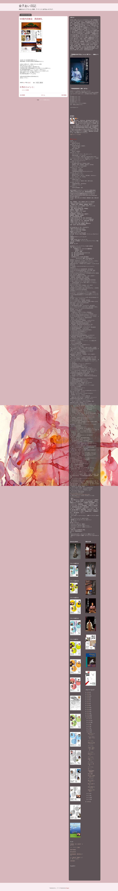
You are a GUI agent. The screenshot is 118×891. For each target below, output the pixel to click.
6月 (89, 730)
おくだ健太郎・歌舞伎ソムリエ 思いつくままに (76, 858)
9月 (89, 724)
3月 (89, 795)
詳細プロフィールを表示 (75, 134)
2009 (88, 716)
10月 (89, 722)
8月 (89, 726)
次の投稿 (22, 95)
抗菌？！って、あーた (91, 759)
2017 (88, 701)
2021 (88, 694)
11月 (89, 720)
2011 (88, 713)
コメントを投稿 (25, 90)
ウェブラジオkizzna (75, 497)
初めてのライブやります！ (91, 734)
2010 (88, 715)
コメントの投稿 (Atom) (44, 99)
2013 (88, 709)
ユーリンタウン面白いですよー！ (91, 738)
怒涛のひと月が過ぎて (91, 790)
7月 (89, 728)
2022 (88, 692)
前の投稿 (64, 95)
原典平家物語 (73, 849)
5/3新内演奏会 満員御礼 (91, 771)
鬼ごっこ (90, 768)
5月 (89, 732)
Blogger (67, 888)
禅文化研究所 (73, 851)
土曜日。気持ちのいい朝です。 (91, 749)
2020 (88, 696)
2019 (88, 698)
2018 (88, 699)
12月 (89, 718)
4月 (89, 793)
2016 (88, 703)
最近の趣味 (90, 773)
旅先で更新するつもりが (91, 787)
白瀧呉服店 (72, 860)
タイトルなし (91, 740)
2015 (88, 705)
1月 (89, 799)
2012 (88, 711)
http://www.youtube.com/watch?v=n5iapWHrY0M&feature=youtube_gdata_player (80, 494)
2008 (88, 801)
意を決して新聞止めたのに (91, 776)
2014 (88, 707)
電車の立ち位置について (91, 743)
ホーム (43, 95)
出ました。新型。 (91, 764)
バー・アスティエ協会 (75, 847)
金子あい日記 (27, 5)
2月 (89, 797)
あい (78, 118)
